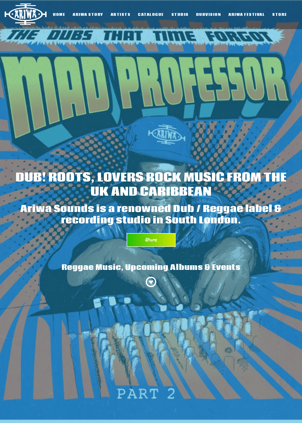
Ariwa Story (88, 14)
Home (59, 14)
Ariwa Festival (246, 14)
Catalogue (151, 14)
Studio (180, 14)
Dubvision (208, 14)
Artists (121, 14)
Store (279, 14)
